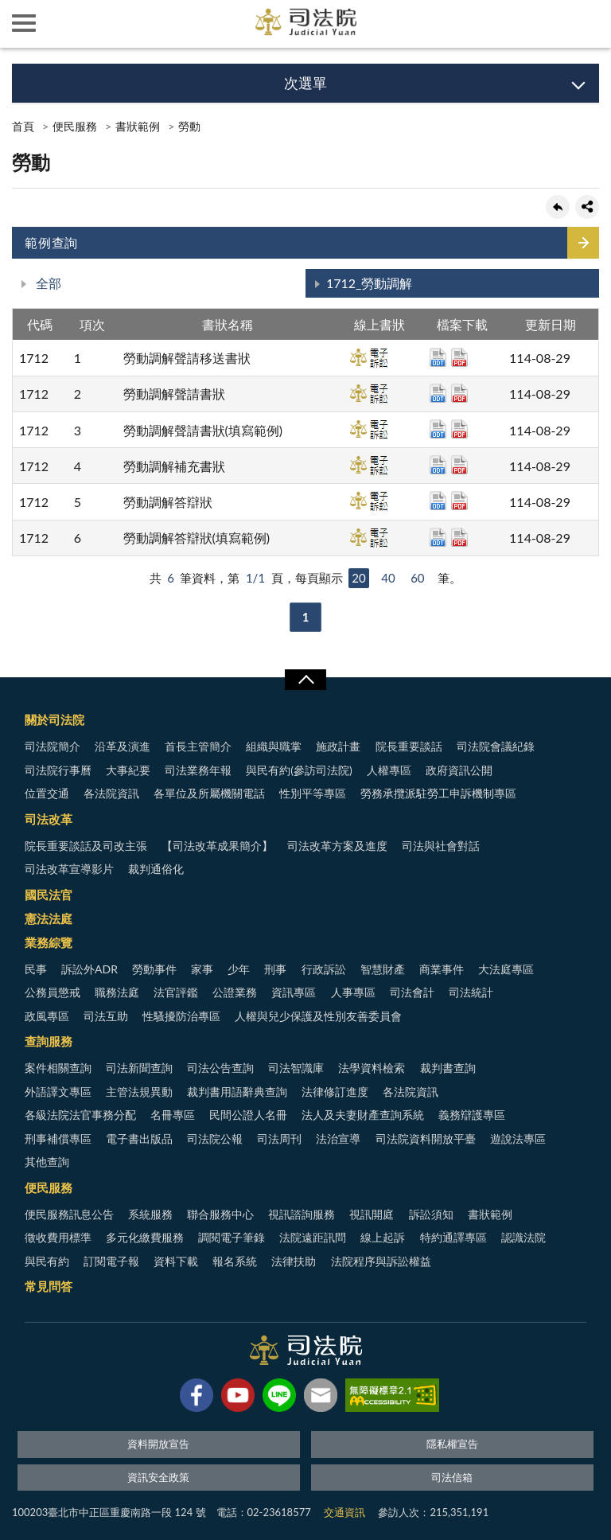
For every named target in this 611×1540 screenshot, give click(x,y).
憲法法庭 (48, 918)
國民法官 (48, 894)
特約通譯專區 (453, 1237)
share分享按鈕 (587, 207)
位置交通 (47, 793)
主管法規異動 (139, 1091)
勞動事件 (154, 969)
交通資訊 (344, 1512)
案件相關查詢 (58, 1067)
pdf (459, 357)
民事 (36, 969)
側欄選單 (24, 23)
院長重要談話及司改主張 (86, 845)
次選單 (305, 83)
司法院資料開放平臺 (426, 1138)
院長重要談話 (409, 746)
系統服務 (150, 1214)
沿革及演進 (122, 746)
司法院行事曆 (58, 770)
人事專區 (353, 992)
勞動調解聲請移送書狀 (187, 357)
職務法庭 (117, 992)
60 (417, 578)
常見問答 (48, 1286)
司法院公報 (215, 1138)
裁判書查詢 (448, 1067)
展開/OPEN (305, 679)
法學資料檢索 (371, 1067)
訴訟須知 (431, 1214)
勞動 (189, 126)
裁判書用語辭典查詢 (237, 1091)
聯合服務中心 (220, 1214)
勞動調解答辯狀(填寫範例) (196, 537)
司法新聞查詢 (139, 1067)
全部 (47, 282)
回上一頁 (558, 207)
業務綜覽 (48, 942)
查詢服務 (48, 1041)
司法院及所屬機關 (71, 24)
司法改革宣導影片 (69, 868)
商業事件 (441, 969)
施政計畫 (338, 746)
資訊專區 (293, 992)
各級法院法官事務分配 (80, 1114)
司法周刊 (279, 1138)
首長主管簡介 (198, 746)
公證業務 (234, 992)
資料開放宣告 (158, 1443)
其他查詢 (47, 1161)
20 (358, 578)
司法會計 (412, 992)
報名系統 (234, 1261)
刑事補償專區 (58, 1138)
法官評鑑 (176, 992)
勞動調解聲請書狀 (174, 393)
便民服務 (75, 126)
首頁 (23, 126)
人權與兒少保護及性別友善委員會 (318, 1016)
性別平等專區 (312, 793)
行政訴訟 (324, 969)
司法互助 (106, 1016)
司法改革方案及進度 (337, 845)
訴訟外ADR (89, 969)
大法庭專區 (506, 969)
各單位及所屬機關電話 (209, 793)
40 (388, 578)
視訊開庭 (371, 1214)
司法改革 (48, 819)
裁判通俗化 (156, 868)
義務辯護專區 (471, 1114)
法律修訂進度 (335, 1091)
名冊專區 (172, 1114)
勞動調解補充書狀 (174, 466)
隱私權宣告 (452, 1443)
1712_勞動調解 (369, 282)
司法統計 (471, 992)
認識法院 (523, 1237)
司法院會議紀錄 (496, 746)
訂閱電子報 (111, 1261)
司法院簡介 (52, 746)
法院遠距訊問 (312, 1237)
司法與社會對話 (441, 845)
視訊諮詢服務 (301, 1214)
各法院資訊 (111, 793)
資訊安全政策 (158, 1477)
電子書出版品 (139, 1138)
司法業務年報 (198, 770)
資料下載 (176, 1261)
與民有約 (47, 1261)
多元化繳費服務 (145, 1237)
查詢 (587, 24)
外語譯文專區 (58, 1091)
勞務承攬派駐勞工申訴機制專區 (438, 793)
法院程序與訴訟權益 (381, 1261)
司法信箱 (452, 1477)
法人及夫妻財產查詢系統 (363, 1114)
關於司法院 (54, 719)
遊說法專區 (518, 1138)
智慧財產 (382, 969)
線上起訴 (382, 1237)
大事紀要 (128, 770)
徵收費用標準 (58, 1237)
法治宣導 (338, 1138)
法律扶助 (293, 1261)
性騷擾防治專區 (181, 1016)
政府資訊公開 (459, 770)
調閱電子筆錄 (231, 1237)
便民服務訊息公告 (69, 1214)
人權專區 (389, 770)
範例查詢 (51, 242)
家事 (202, 969)
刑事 (275, 969)
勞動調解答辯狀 (167, 501)
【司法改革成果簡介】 (217, 845)
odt (438, 357)
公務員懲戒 (52, 992)
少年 (239, 969)
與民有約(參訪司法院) (299, 770)
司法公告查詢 (220, 1067)
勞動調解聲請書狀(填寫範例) (203, 430)
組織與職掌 (274, 746)
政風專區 (47, 1016)
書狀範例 (137, 126)
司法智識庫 (296, 1067)
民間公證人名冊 (248, 1114)
